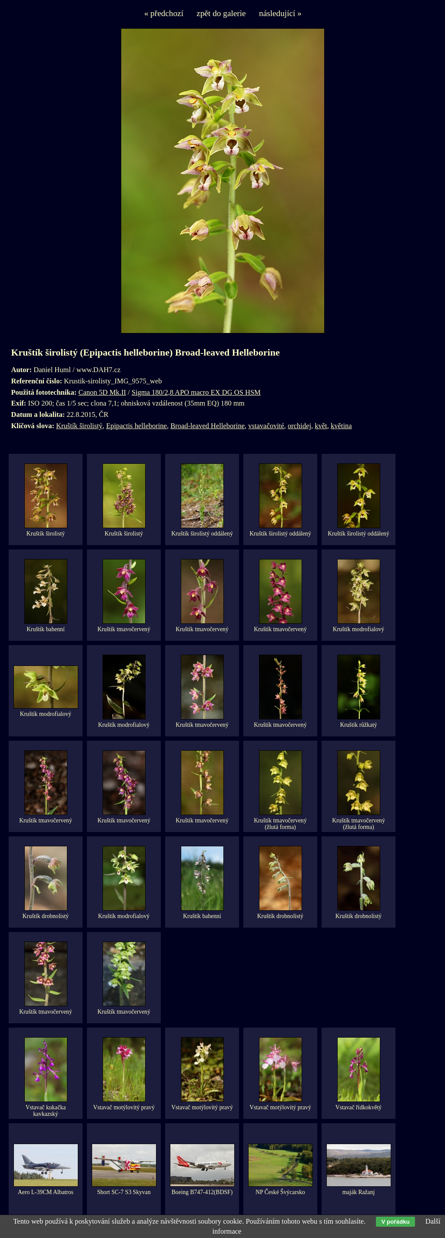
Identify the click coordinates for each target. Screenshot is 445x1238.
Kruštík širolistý (79, 426)
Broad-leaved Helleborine (207, 426)
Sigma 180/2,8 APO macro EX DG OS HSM (196, 392)
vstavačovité (266, 426)
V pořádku (395, 1221)
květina (341, 426)
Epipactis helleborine (136, 426)
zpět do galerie (221, 13)
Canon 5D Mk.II (102, 392)
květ (321, 426)
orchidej (299, 426)
